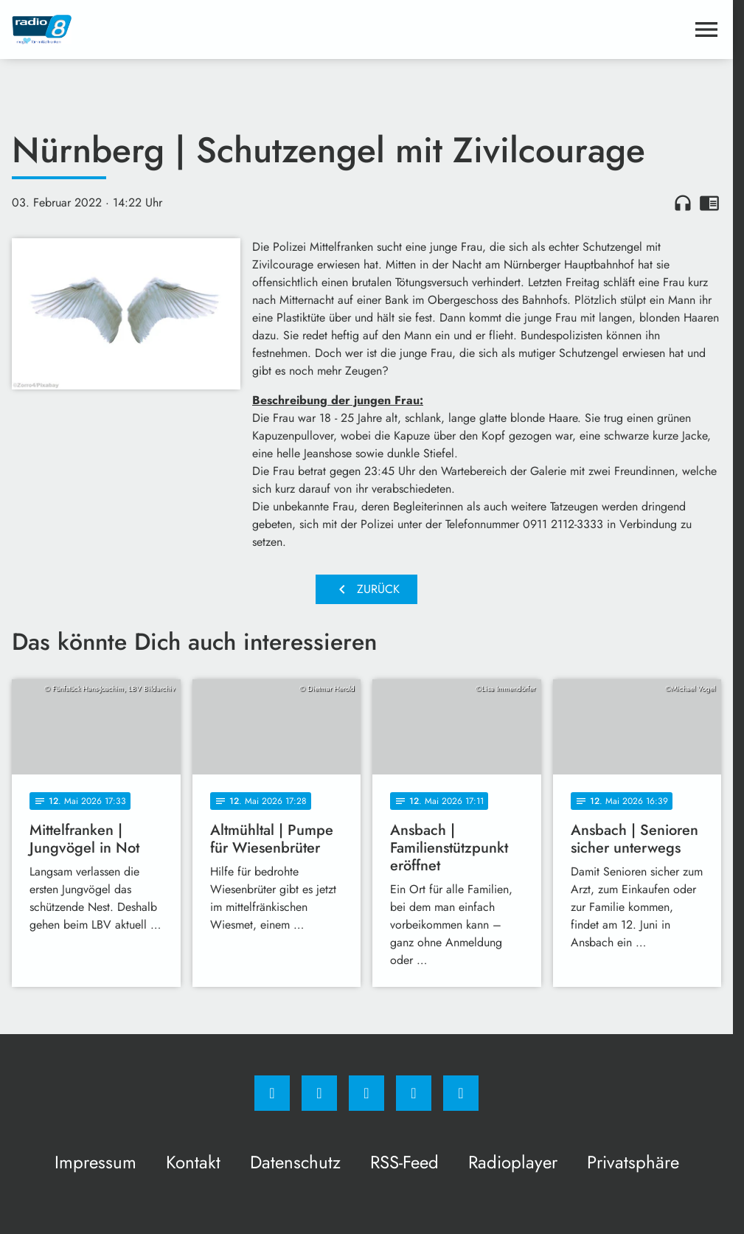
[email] (461, 1093)
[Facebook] (272, 1093)
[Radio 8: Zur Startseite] (189, 29)
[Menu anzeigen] (706, 29)
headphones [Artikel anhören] (682, 203)
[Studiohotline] (413, 1093)
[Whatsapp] (366, 1093)
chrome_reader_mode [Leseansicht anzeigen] (709, 203)
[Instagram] (319, 1093)
